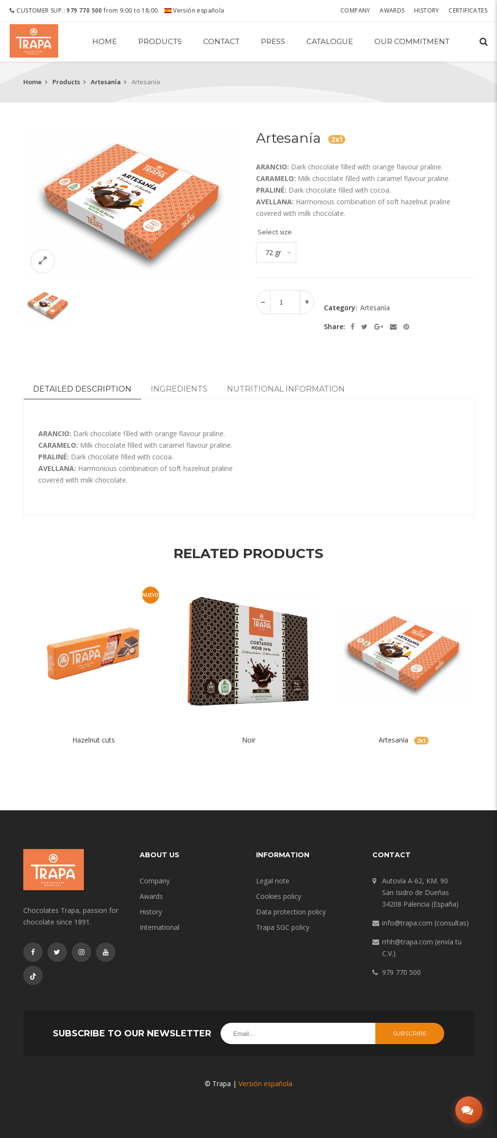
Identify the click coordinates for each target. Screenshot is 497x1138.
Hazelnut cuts (93, 739)
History (426, 10)
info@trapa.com (407, 922)
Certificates (468, 10)
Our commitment (411, 41)
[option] (132, 204)
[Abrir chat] (468, 1109)
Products (160, 41)
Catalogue (329, 41)
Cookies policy (278, 896)
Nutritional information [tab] (286, 389)
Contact (221, 41)
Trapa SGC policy (282, 927)
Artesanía (106, 81)
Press (273, 41)
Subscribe (410, 1033)
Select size (274, 232)
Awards (392, 10)
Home (104, 41)
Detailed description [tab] (82, 389)
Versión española (194, 10)
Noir (249, 739)
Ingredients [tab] (179, 389)
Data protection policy (291, 911)
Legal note (272, 880)
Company (355, 10)
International (159, 927)
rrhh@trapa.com (407, 941)
